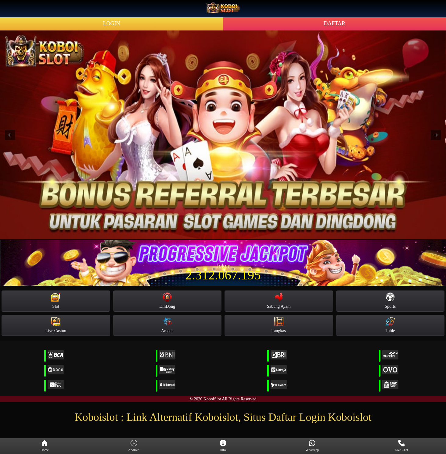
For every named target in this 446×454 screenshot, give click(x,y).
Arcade (167, 325)
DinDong (167, 301)
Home (45, 446)
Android (133, 446)
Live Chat (401, 446)
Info (223, 446)
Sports (390, 301)
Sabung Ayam (279, 301)
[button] (10, 135)
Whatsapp (312, 446)
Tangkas (279, 325)
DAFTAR (334, 23)
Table (390, 325)
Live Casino (55, 325)
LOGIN (111, 23)
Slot (55, 301)
